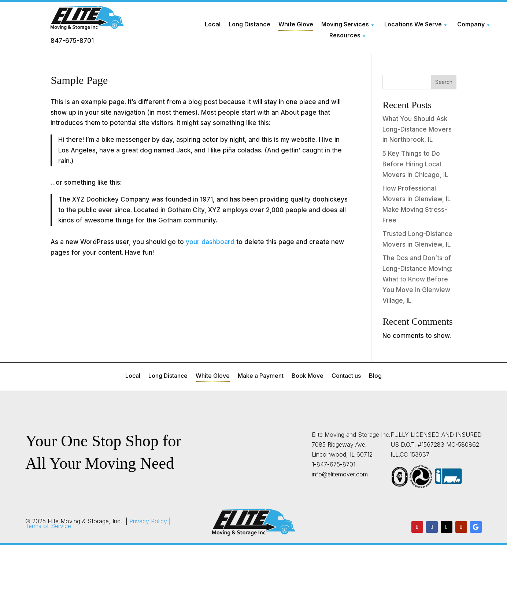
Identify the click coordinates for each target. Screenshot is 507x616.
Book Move (307, 376)
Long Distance (249, 24)
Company (470, 24)
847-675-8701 (72, 40)
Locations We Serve (412, 24)
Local (213, 24)
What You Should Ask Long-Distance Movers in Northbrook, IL (417, 129)
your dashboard (210, 242)
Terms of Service (48, 526)
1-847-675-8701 (333, 464)
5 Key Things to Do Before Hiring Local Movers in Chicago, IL (415, 164)
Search (443, 82)
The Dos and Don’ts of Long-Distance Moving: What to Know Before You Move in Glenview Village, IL (417, 279)
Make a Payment (261, 376)
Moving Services (345, 24)
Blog (375, 376)
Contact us (346, 376)
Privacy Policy (148, 521)
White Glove (295, 24)
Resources (344, 35)
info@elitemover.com (340, 474)
